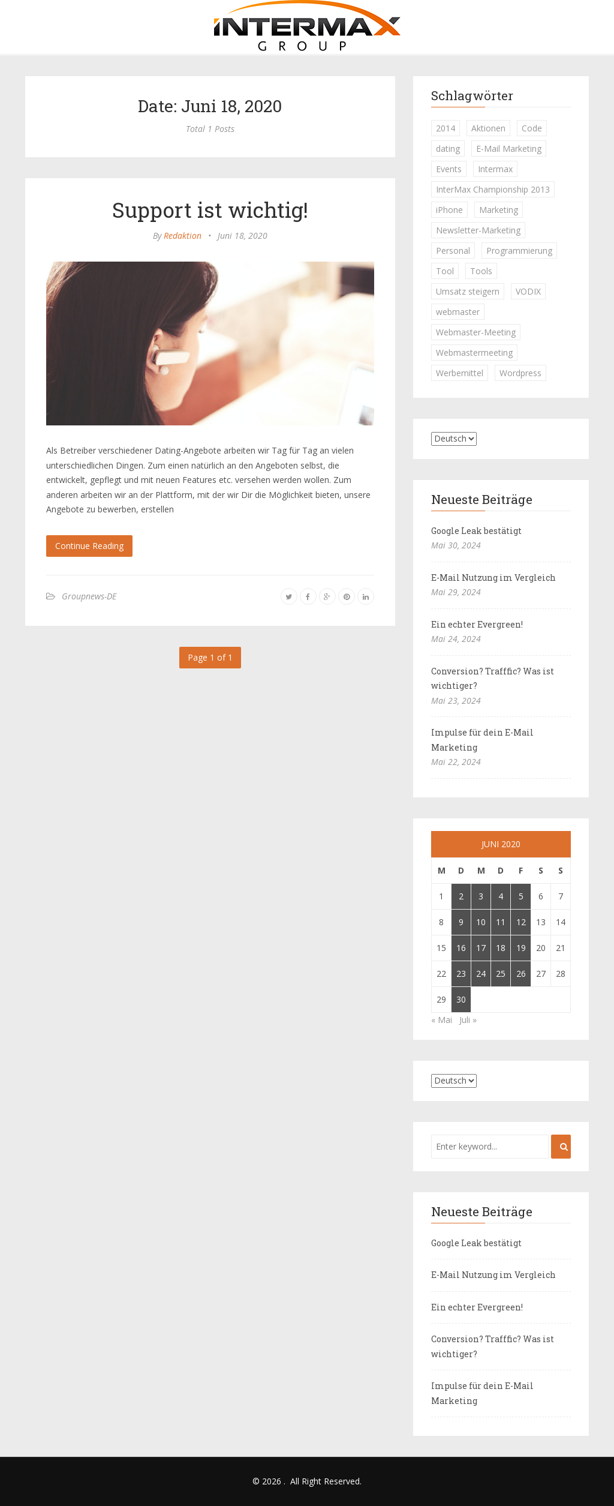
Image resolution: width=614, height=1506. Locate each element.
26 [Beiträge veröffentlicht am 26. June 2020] (521, 973)
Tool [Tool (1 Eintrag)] (445, 271)
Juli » (468, 1019)
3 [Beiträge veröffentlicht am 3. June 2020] (480, 896)
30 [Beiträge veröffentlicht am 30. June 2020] (461, 999)
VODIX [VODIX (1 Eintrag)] (528, 291)
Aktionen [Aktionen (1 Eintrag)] (488, 128)
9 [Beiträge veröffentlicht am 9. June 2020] (461, 922)
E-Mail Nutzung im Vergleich (493, 577)
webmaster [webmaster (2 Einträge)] (458, 311)
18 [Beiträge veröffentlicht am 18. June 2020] (500, 947)
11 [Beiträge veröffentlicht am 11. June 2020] (500, 922)
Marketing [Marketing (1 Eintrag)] (498, 209)
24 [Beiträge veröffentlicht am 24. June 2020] (481, 973)
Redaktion (182, 235)
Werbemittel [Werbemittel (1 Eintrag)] (459, 373)
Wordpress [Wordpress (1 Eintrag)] (520, 373)
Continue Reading (89, 545)
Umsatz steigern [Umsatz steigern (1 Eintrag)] (467, 291)
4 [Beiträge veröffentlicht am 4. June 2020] (500, 896)
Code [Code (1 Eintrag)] (532, 128)
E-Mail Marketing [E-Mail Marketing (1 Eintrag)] (508, 148)
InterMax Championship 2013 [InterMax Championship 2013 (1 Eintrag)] (493, 189)
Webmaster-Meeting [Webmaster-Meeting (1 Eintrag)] (476, 332)
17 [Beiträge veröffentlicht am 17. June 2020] (481, 947)
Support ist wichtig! (210, 209)
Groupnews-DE (89, 596)
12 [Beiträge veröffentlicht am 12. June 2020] (521, 922)
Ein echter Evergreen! (477, 624)
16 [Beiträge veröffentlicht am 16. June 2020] (461, 947)
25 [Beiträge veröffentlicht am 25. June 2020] (500, 973)
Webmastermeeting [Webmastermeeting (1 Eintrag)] (474, 352)
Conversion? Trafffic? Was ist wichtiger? (492, 678)
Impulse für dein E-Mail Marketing (482, 740)
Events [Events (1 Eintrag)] (449, 169)
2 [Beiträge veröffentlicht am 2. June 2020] (461, 896)
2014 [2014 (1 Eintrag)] (445, 128)
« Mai (441, 1019)
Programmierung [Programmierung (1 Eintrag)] (519, 250)
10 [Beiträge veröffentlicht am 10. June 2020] (481, 922)
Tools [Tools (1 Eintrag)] (481, 271)
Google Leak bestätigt (476, 530)
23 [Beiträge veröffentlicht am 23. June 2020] (461, 973)
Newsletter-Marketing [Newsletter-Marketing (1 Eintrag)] (478, 230)
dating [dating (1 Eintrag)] (448, 148)
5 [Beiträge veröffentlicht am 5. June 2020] (521, 896)
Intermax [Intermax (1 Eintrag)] (495, 169)
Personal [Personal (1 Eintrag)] (453, 250)
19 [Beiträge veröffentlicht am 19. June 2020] (521, 947)
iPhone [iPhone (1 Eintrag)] (449, 209)
